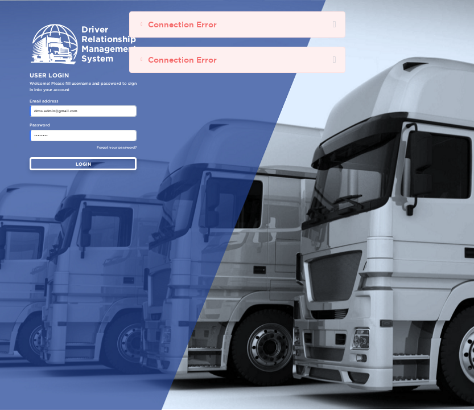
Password (40, 125)
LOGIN (83, 164)
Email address (44, 101)
